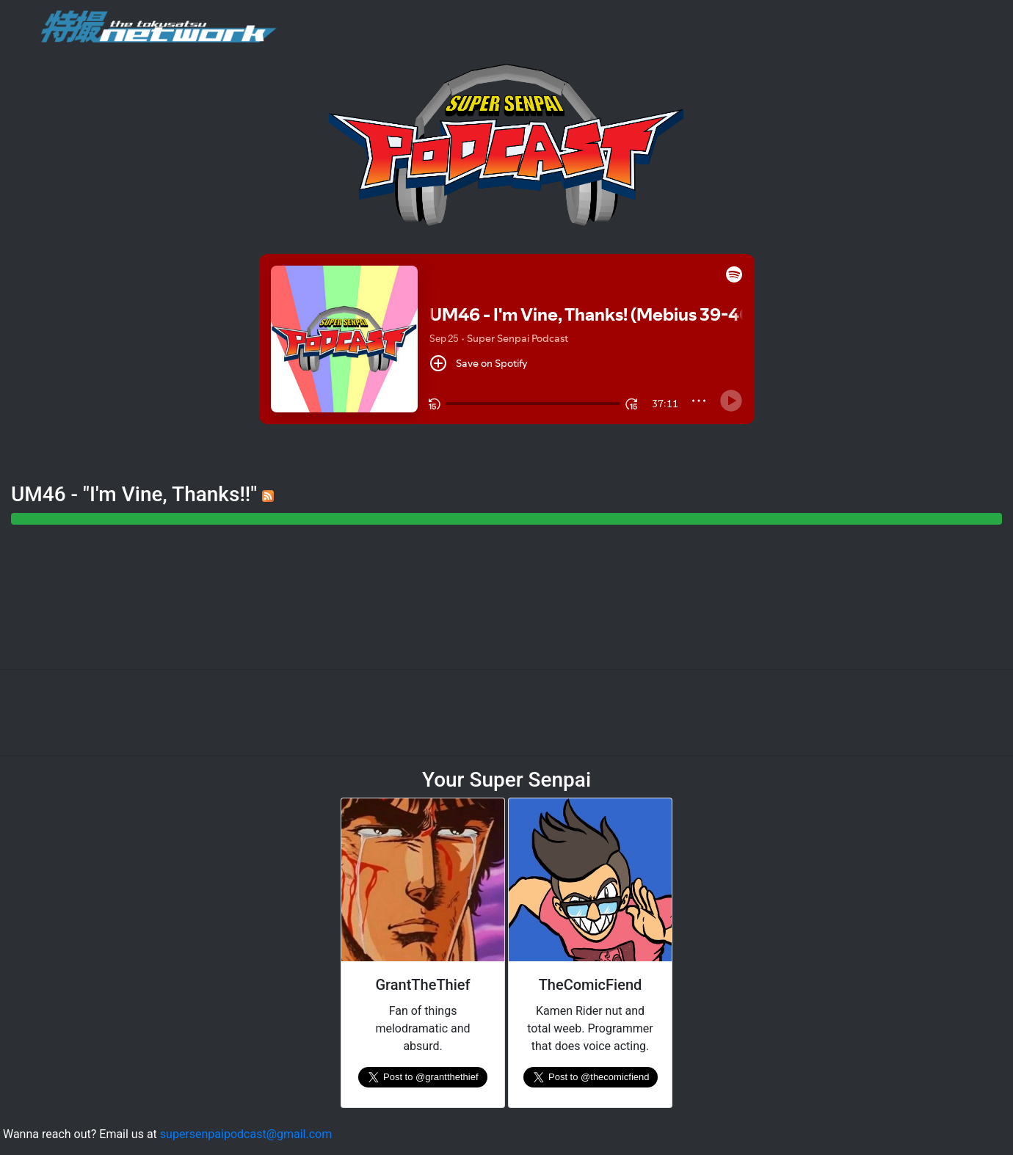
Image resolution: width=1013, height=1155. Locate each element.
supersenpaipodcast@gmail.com (246, 1134)
